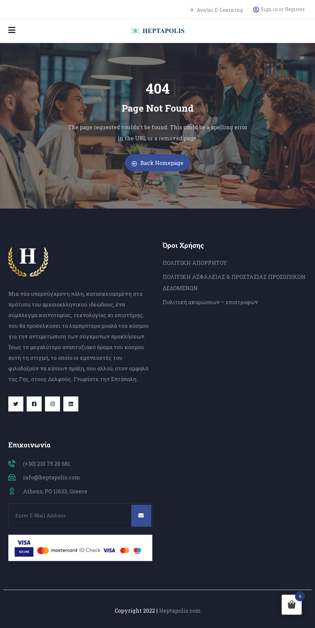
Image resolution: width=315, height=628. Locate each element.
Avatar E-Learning (216, 9)
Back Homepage (157, 162)
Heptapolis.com (180, 610)
